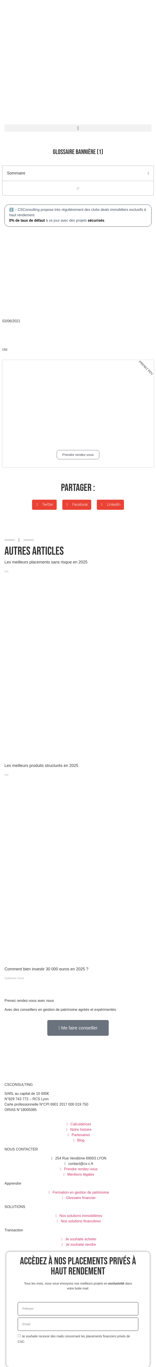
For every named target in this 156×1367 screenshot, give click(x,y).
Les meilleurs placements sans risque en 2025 (45, 562)
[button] (78, 128)
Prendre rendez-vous (78, 455)
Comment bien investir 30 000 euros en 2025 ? (46, 969)
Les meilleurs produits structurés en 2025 (41, 765)
